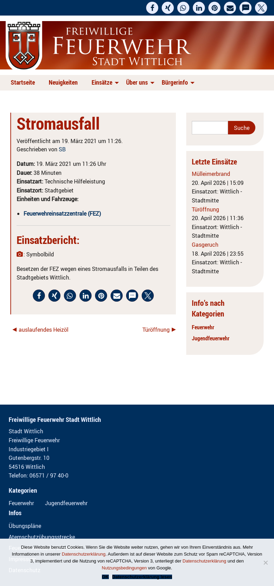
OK (105, 577)
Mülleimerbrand (211, 174)
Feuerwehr (203, 327)
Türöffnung (156, 329)
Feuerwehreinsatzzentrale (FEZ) (62, 213)
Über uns (137, 82)
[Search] (210, 127)
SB (62, 149)
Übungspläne (25, 526)
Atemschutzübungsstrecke (42, 537)
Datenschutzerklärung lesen (142, 577)
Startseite (23, 82)
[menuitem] (24, 83)
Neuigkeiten (63, 82)
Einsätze (102, 82)
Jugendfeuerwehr (210, 338)
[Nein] (265, 562)
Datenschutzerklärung (83, 554)
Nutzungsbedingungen (124, 567)
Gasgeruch (205, 244)
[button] (152, 8)
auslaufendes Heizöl (43, 329)
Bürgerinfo (175, 82)
